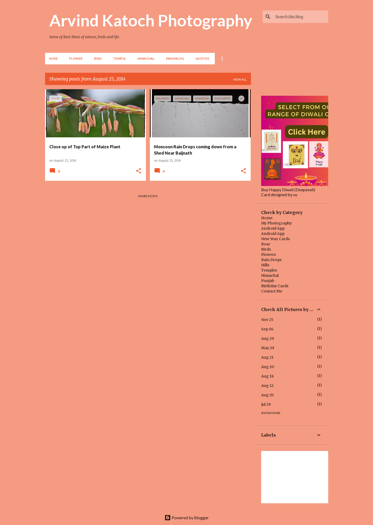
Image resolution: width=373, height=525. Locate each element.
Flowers (268, 254)
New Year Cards (275, 238)
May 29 (267, 348)
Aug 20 (267, 366)
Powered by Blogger (186, 517)
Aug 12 (267, 385)
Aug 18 (267, 376)
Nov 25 (267, 319)
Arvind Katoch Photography (150, 20)
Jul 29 (266, 404)
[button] (138, 171)
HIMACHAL (146, 58)
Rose (53, 58)
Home (266, 218)
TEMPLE (119, 58)
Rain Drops (271, 259)
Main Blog (175, 58)
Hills (265, 265)
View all (240, 79)
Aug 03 (267, 395)
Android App (272, 228)
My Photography (276, 223)
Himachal (270, 275)
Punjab (267, 280)
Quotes (202, 58)
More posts (147, 196)
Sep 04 (267, 329)
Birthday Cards (274, 286)
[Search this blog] (300, 16)
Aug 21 (267, 357)
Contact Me (271, 291)
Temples (269, 270)
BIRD (98, 58)
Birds (266, 249)
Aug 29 (267, 338)
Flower (76, 58)
